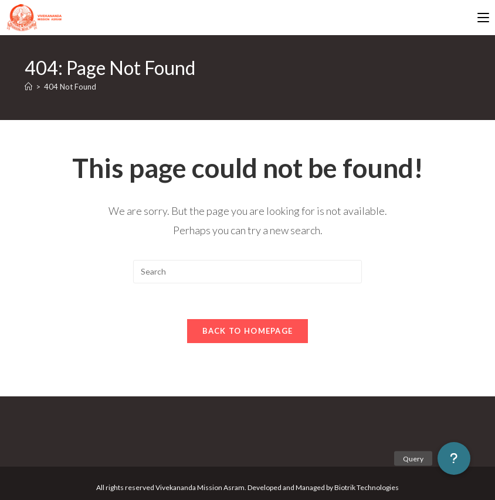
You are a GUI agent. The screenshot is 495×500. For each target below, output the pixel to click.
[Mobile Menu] (483, 17)
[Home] (28, 86)
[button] (454, 458)
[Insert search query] (247, 271)
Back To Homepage (247, 330)
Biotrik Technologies (366, 487)
